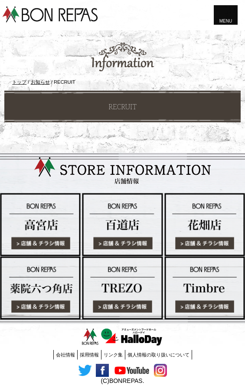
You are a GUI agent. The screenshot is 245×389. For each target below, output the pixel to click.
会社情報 (65, 354)
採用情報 (89, 354)
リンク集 (113, 354)
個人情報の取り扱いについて (158, 354)
